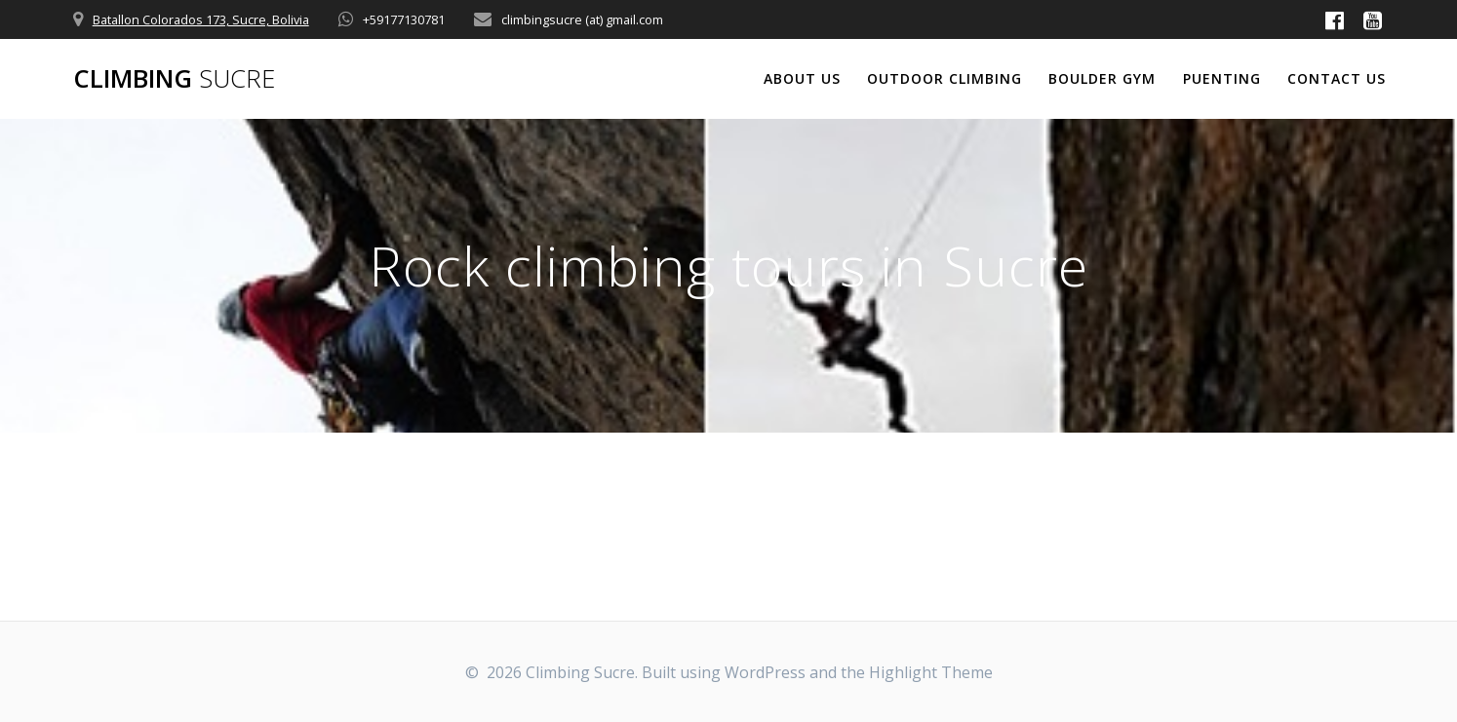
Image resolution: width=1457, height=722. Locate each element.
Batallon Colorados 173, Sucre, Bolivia (201, 19)
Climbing (174, 79)
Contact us (1336, 78)
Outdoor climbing (944, 78)
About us (802, 78)
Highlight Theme (931, 672)
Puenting (1222, 78)
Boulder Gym (1102, 78)
